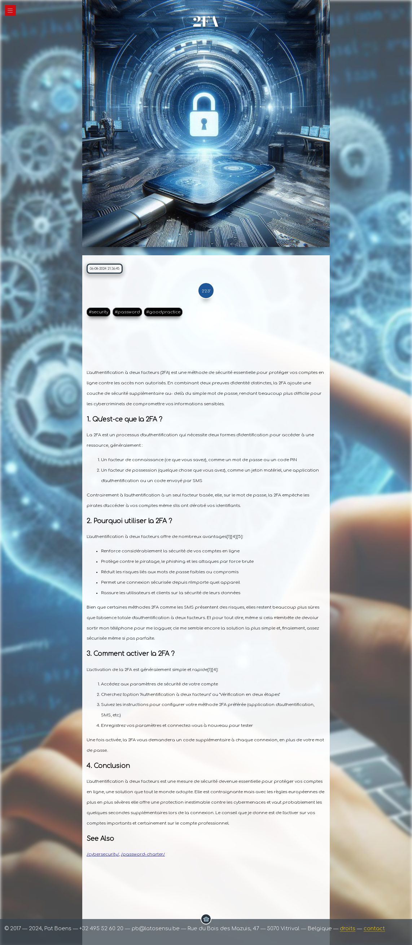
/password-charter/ (143, 854)
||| (10, 10)
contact (374, 928)
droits (347, 928)
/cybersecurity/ (103, 854)
